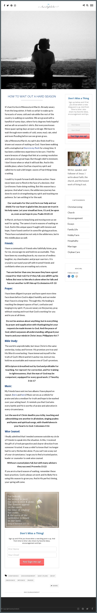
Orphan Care (74, 252)
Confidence (14, 576)
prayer (30, 580)
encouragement (28, 576)
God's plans (43, 576)
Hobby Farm (73, 235)
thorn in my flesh (31, 148)
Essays (71, 224)
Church (71, 212)
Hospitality (73, 240)
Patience (21, 580)
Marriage (72, 246)
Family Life (73, 229)
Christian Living (75, 207)
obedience (10, 580)
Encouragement (32, 592)
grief (52, 576)
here (15, 394)
